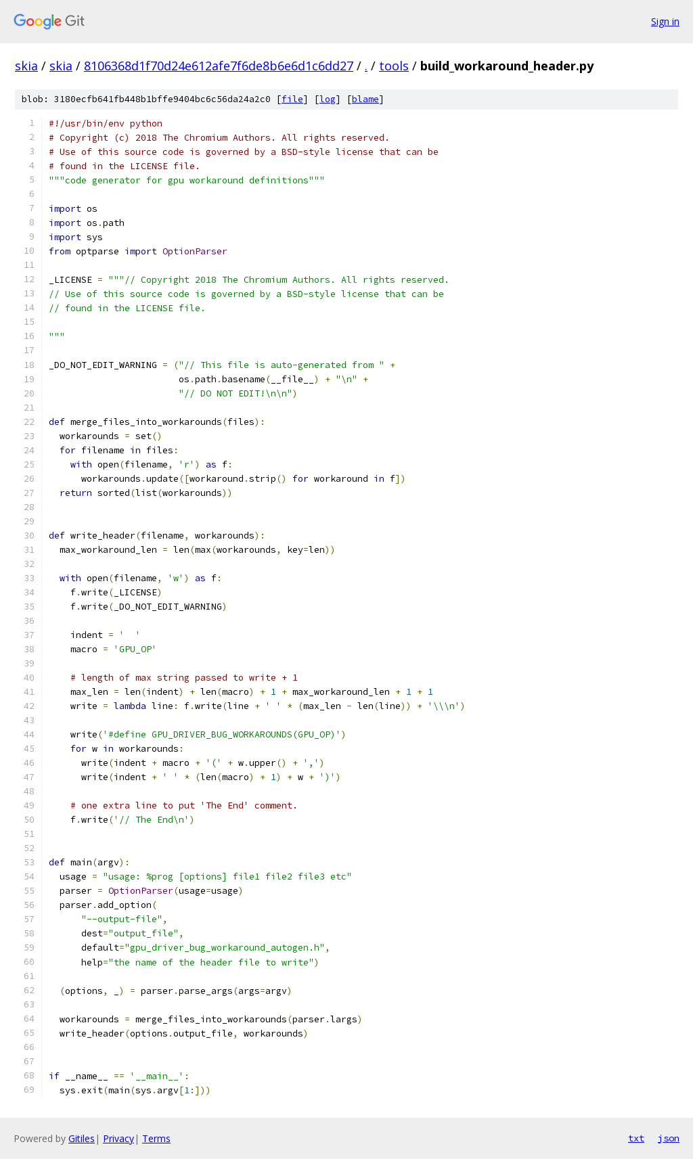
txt (636, 1138)
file (292, 99)
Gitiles (81, 1138)
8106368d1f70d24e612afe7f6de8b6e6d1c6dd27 (218, 66)
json (668, 1138)
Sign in (665, 21)
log (327, 99)
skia (26, 66)
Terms (156, 1138)
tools (394, 66)
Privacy (118, 1138)
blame (365, 99)
